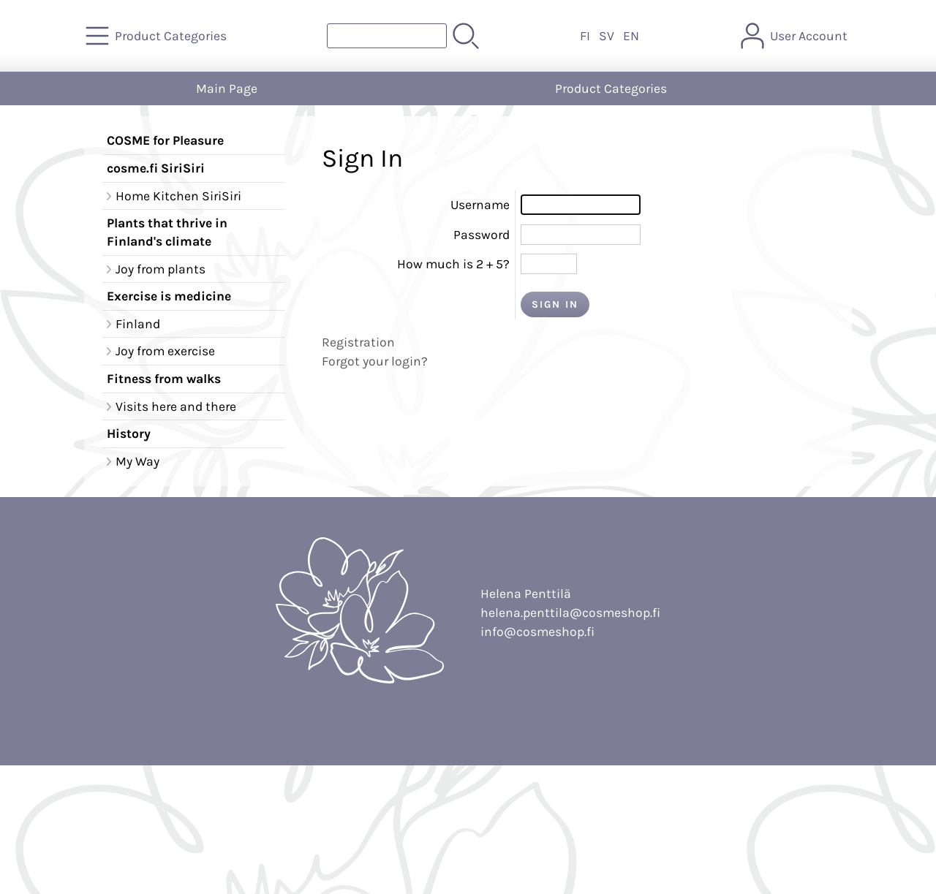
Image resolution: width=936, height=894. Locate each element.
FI (585, 36)
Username (480, 204)
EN (631, 36)
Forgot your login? (375, 361)
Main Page (226, 88)
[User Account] (795, 35)
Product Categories (611, 88)
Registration (358, 342)
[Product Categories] (157, 35)
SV (606, 36)
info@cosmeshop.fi (537, 631)
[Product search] (387, 35)
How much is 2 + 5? (453, 264)
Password (481, 234)
